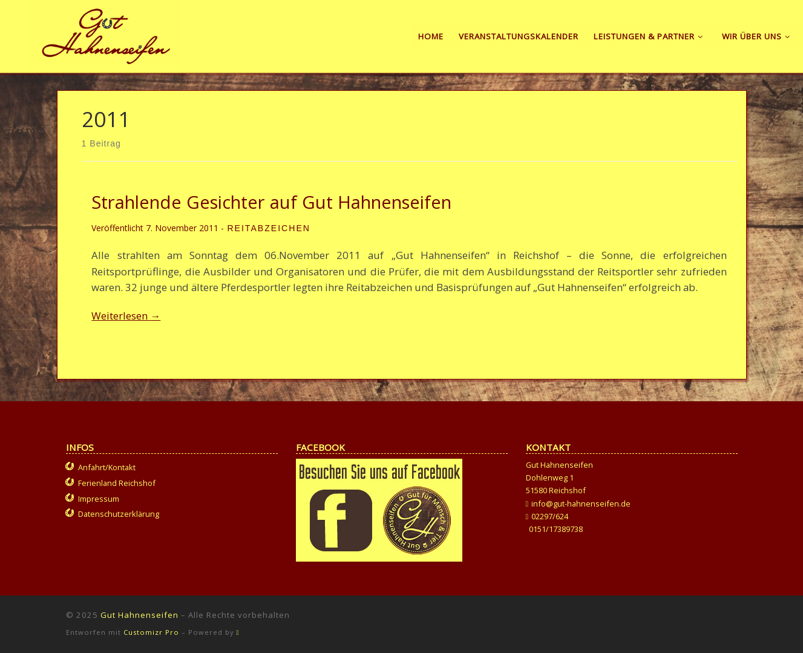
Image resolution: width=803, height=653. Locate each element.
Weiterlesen (125, 316)
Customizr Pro (151, 632)
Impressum (98, 498)
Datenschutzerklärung (118, 513)
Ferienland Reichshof (117, 482)
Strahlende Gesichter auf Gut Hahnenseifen (271, 202)
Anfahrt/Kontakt (107, 467)
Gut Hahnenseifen (139, 614)
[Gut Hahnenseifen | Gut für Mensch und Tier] (106, 34)
